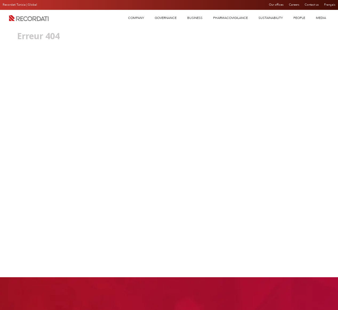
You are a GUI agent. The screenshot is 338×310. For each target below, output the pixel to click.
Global (32, 5)
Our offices (273, 5)
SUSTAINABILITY (271, 18)
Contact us (311, 5)
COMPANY (136, 18)
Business (194, 18)
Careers (292, 5)
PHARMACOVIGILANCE (230, 18)
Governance (166, 18)
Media (321, 18)
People (299, 18)
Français (329, 5)
